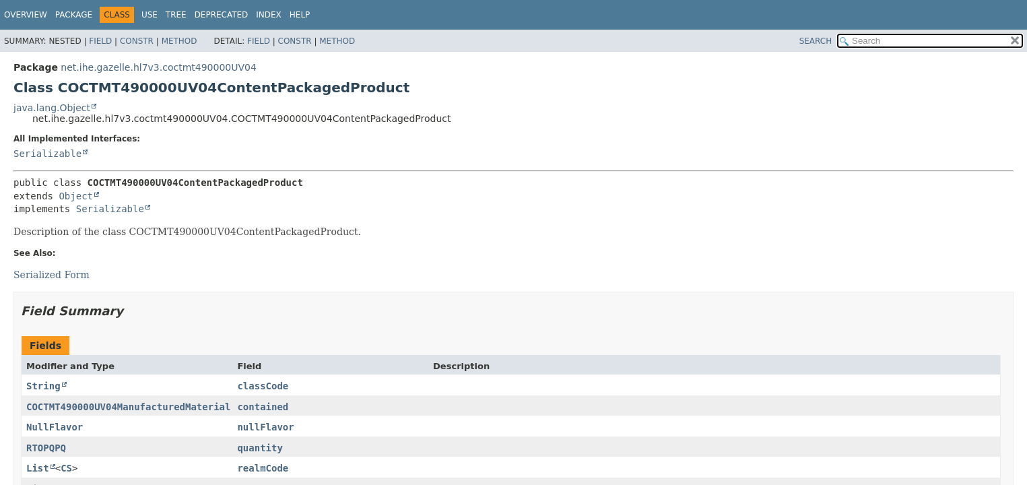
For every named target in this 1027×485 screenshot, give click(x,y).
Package (73, 15)
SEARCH (815, 41)
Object (76, 196)
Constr (137, 41)
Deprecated (222, 15)
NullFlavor (54, 427)
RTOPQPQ (46, 448)
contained (262, 406)
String (43, 386)
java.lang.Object (51, 107)
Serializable (47, 153)
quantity (259, 448)
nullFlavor (265, 427)
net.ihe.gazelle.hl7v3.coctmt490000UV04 (159, 67)
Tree (176, 15)
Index (268, 15)
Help (300, 15)
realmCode (262, 468)
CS (66, 468)
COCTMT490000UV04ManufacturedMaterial (128, 406)
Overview (25, 15)
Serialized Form (51, 274)
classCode (262, 386)
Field (100, 41)
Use (149, 15)
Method (179, 41)
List (37, 468)
